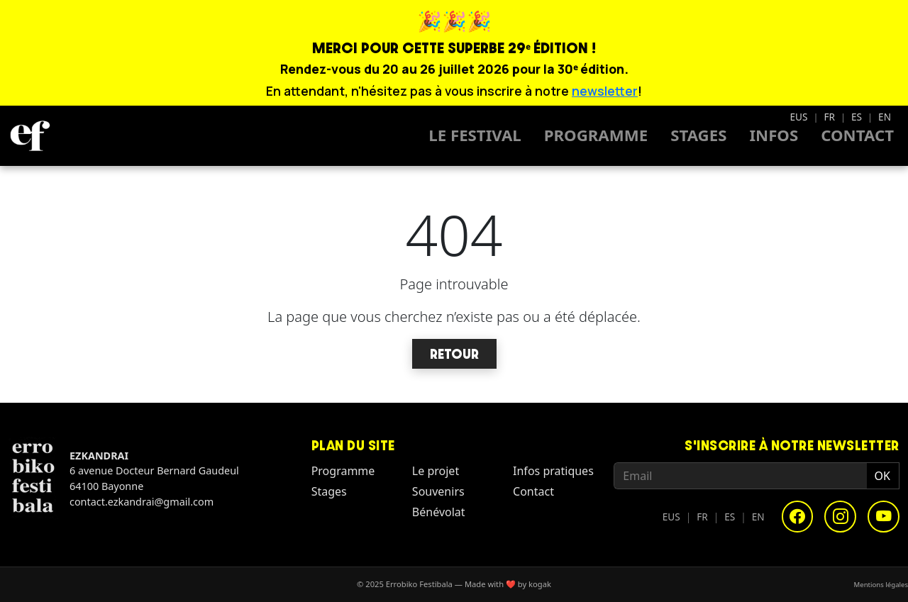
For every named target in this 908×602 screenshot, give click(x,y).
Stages (698, 135)
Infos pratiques (553, 471)
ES (856, 116)
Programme (596, 135)
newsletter (605, 90)
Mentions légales (881, 584)
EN (884, 116)
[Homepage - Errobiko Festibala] (30, 135)
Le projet (435, 471)
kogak (539, 584)
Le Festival (474, 135)
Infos (773, 135)
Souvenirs (438, 491)
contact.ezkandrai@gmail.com (142, 501)
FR (829, 116)
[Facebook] (798, 517)
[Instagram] (840, 517)
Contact (857, 135)
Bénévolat (438, 512)
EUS (798, 116)
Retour (454, 353)
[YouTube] (883, 517)
